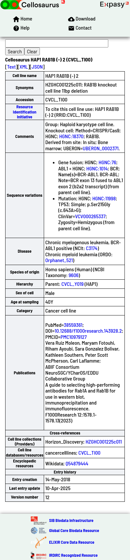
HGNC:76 (107, 162)
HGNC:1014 (97, 168)
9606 (74, 275)
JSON (37, 66)
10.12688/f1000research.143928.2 (88, 330)
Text (11, 66)
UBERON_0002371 (101, 148)
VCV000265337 (90, 216)
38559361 (73, 325)
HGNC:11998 (104, 198)
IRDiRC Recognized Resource (73, 555)
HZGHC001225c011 (104, 441)
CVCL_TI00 (89, 452)
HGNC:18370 (71, 136)
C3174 (92, 248)
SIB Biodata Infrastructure (71, 520)
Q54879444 (76, 463)
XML (23, 66)
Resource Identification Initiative (24, 111)
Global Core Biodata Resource (74, 530)
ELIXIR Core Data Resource (71, 542)
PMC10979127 (74, 337)
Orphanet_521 (59, 260)
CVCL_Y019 (72, 284)
